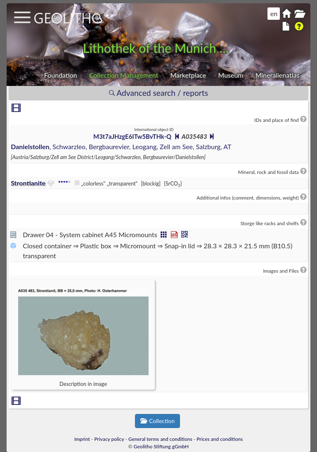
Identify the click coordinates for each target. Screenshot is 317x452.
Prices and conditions (219, 439)
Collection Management (123, 75)
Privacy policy (109, 439)
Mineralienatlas (277, 75)
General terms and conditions (160, 439)
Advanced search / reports (158, 93)
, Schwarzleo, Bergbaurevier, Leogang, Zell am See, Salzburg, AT (121, 146)
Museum (230, 75)
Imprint (82, 439)
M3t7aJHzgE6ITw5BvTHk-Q (132, 136)
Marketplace (188, 75)
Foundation (60, 75)
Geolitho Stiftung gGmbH (161, 446)
